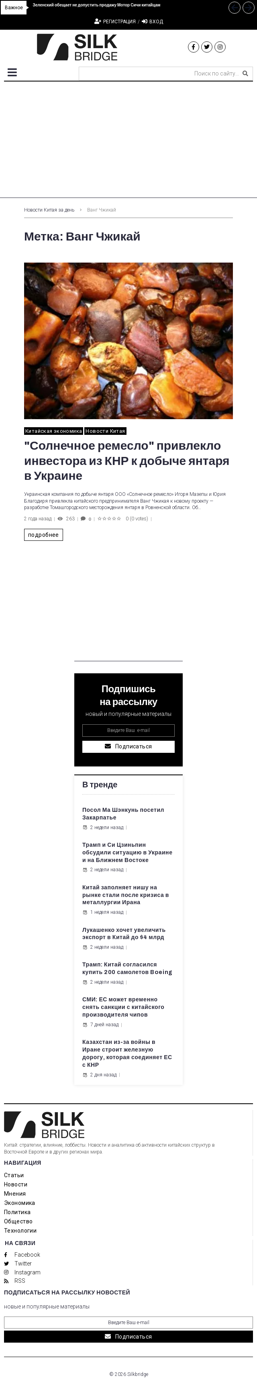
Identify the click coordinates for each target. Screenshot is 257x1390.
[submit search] (245, 73)
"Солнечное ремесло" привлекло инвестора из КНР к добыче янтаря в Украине (127, 460)
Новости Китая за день (49, 210)
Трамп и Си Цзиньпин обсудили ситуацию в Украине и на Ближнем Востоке (127, 852)
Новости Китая (105, 431)
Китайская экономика (53, 431)
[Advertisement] (128, 142)
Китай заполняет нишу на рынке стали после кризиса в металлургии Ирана (125, 895)
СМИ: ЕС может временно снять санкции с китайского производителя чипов (123, 1007)
